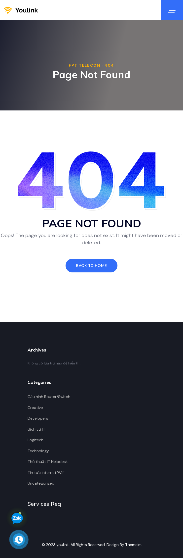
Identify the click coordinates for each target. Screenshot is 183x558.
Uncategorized (41, 483)
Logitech (35, 440)
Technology (38, 451)
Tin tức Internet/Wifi (46, 472)
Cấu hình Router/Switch (49, 396)
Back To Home (91, 265)
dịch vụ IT (36, 429)
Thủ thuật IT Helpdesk (48, 461)
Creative (35, 407)
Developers (38, 418)
